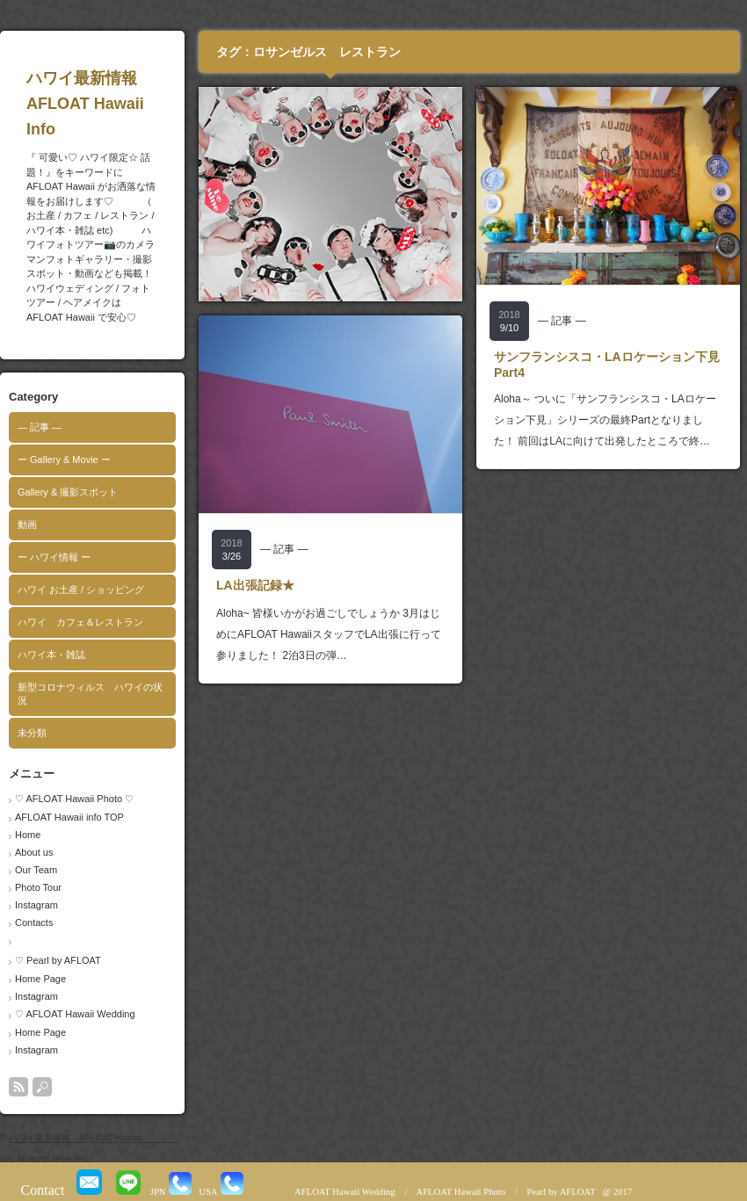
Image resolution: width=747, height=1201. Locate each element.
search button (42, 1086)
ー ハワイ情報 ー (54, 557)
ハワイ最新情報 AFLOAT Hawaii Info (119, 103)
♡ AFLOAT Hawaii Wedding (75, 1014)
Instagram (36, 905)
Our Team (36, 870)
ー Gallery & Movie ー (64, 459)
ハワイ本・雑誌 (51, 654)
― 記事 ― (40, 427)
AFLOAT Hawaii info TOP (69, 817)
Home (27, 834)
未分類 (32, 732)
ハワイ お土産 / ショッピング (81, 589)
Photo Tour (38, 887)
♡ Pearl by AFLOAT (58, 960)
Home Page (40, 978)
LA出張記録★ (255, 585)
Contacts (34, 922)
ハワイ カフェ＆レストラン (80, 622)
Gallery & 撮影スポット (68, 492)
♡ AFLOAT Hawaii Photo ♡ (74, 798)
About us (34, 852)
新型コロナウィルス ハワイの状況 (90, 693)
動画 (27, 524)
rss (18, 1086)
